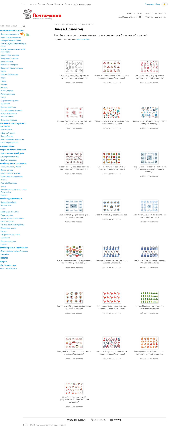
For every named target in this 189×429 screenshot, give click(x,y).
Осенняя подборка (33, 120)
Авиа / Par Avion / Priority (35, 167)
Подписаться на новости (155, 13)
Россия (27, 180)
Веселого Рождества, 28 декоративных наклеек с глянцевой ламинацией (112, 352)
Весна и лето (30, 205)
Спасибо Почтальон (33, 183)
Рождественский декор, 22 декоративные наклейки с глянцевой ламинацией (74, 168)
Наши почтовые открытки (34, 30)
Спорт (27, 97)
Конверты (27, 257)
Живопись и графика (33, 65)
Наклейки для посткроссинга (36, 163)
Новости (25, 4)
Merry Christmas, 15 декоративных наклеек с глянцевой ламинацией (74, 352)
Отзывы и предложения (155, 17)
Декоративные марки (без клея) (38, 251)
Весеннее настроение (34, 34)
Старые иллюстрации (33, 100)
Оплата (33, 4)
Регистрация (149, 4)
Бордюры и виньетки (34, 212)
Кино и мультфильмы (33, 142)
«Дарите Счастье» (32, 133)
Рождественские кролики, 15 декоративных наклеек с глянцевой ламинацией (112, 76)
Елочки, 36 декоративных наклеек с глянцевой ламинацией (150, 307)
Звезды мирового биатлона (36, 139)
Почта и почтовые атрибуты (36, 225)
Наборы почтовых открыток (36, 149)
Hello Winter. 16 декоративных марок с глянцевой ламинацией (74, 216)
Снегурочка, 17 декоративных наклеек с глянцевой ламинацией (112, 261)
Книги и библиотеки (33, 74)
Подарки (26, 261)
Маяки (27, 81)
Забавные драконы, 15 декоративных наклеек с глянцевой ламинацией (74, 76)
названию (85, 39)
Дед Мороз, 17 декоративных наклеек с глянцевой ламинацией (149, 261)
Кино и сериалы (31, 221)
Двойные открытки (33, 160)
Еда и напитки (31, 61)
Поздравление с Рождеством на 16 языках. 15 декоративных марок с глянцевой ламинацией (150, 169)
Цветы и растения (32, 107)
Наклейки (29, 254)
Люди (27, 78)
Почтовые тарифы (82, 4)
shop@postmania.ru (126, 17)
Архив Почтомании (31, 268)
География (59, 4)
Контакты (68, 4)
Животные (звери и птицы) (36, 68)
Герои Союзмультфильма (35, 37)
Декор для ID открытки (34, 173)
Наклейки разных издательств (37, 247)
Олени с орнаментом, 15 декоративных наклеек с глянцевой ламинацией (111, 307)
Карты (27, 71)
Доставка (41, 4)
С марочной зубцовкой (34, 234)
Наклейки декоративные (34, 198)
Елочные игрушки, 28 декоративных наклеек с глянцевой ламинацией (112, 168)
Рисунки (28, 87)
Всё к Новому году (31, 265)
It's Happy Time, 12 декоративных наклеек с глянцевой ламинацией (74, 122)
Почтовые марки (30, 146)
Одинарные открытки (34, 156)
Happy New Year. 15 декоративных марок (112, 215)
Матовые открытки (33, 113)
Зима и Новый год (32, 202)
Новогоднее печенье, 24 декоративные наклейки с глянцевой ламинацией (149, 352)
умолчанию (71, 39)
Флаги (27, 186)
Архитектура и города (34, 55)
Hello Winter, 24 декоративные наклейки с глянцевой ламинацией (149, 216)
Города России (31, 136)
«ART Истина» (30, 129)
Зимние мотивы (31, 116)
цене (79, 39)
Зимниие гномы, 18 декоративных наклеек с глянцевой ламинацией (149, 122)
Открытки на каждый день (35, 153)
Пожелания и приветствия (36, 176)
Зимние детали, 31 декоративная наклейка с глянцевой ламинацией (112, 122)
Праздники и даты (32, 228)
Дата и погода (31, 170)
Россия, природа (32, 94)
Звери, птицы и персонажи (36, 218)
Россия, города (31, 91)
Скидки (50, 4)
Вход (158, 4)
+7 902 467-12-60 (134, 13)
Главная (56, 24)
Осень (27, 208)
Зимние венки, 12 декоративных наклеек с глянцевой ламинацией (74, 307)
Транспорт (29, 103)
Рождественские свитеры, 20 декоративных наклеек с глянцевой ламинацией (74, 261)
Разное (27, 195)
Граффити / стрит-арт (33, 58)
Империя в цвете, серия (35, 40)
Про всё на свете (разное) (35, 110)
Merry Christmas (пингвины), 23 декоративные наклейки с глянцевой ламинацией (74, 399)
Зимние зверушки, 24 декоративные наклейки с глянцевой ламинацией (149, 76)
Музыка (28, 84)
